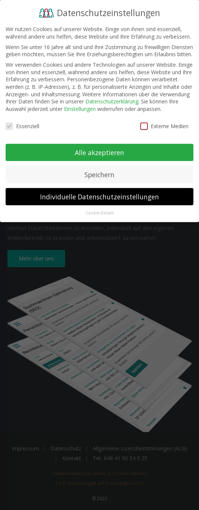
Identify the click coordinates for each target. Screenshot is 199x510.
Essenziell (22, 122)
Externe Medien (164, 122)
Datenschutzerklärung (111, 97)
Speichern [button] (99, 170)
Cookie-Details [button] (100, 209)
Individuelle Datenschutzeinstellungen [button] (99, 192)
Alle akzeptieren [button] (99, 148)
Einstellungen (80, 105)
